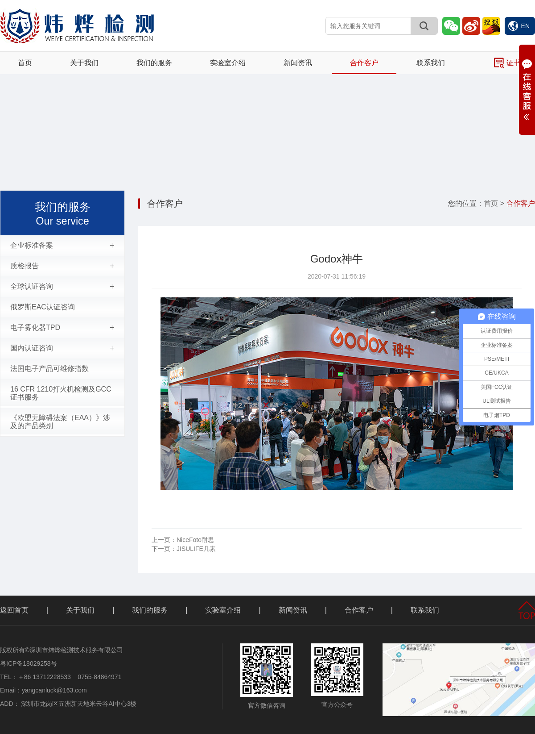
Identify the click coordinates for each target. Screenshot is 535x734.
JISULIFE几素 (184, 548)
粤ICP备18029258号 (28, 663)
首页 (25, 63)
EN (519, 26)
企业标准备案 (62, 245)
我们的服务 (154, 63)
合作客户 (364, 63)
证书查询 (514, 63)
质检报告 (62, 266)
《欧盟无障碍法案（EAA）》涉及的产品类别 (60, 422)
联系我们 (430, 63)
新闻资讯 (298, 63)
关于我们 (84, 63)
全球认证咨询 (62, 287)
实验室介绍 (228, 63)
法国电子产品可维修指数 (49, 368)
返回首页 (14, 610)
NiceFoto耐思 (183, 539)
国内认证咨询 (62, 348)
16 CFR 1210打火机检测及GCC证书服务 (60, 393)
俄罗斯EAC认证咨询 (42, 307)
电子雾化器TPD (62, 328)
